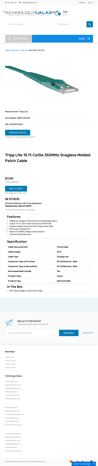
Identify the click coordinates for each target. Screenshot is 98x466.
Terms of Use (10, 368)
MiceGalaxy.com (11, 408)
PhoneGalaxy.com (12, 419)
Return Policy (10, 365)
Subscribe (68, 333)
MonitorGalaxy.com (12, 412)
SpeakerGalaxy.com (12, 441)
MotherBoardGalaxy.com (14, 415)
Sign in (90, 2)
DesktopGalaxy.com (13, 386)
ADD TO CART (17, 189)
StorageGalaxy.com (12, 445)
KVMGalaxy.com (11, 393)
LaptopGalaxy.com (12, 396)
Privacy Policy (10, 361)
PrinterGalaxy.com (12, 422)
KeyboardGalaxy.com (13, 389)
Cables (8, 50)
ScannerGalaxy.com (12, 438)
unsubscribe (87, 334)
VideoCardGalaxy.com (13, 452)
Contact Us (9, 358)
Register (82, 2)
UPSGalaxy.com (11, 448)
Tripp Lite (24, 50)
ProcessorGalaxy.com (13, 426)
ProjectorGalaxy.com (13, 434)
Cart (65, 11)
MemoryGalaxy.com (12, 399)
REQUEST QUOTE (19, 132)
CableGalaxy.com (11, 382)
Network (15, 50)
